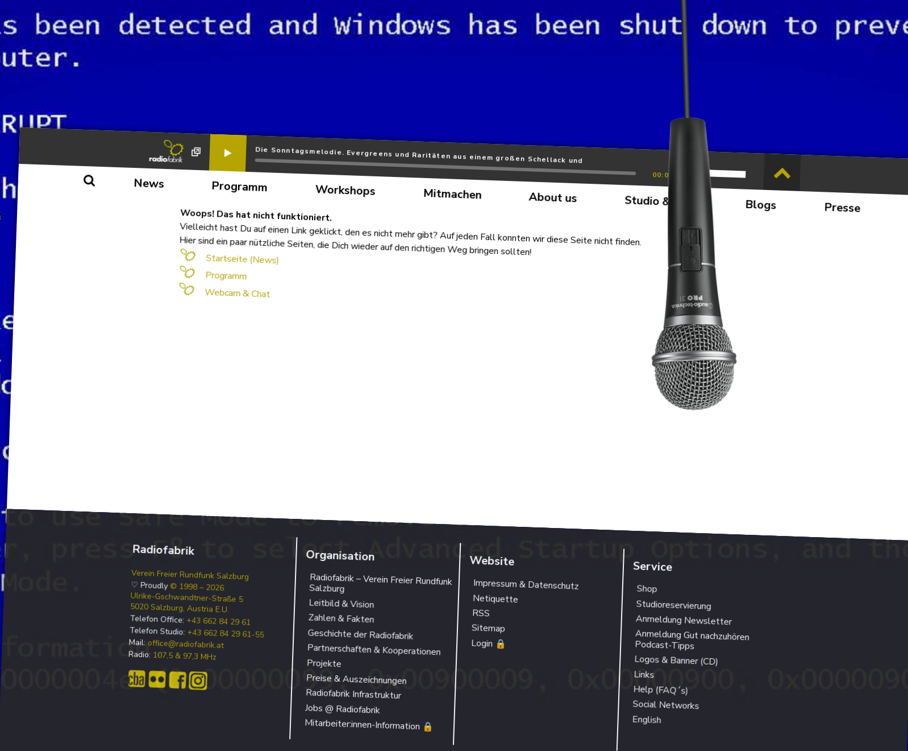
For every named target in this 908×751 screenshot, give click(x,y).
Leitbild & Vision (341, 603)
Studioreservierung (673, 605)
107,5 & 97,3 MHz (185, 656)
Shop (646, 589)
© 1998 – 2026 (197, 587)
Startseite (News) (243, 259)
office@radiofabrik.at (186, 644)
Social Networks (665, 705)
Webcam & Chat (237, 293)
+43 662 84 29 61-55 (225, 633)
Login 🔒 (489, 643)
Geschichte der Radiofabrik (360, 634)
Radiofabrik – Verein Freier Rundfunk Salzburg (380, 583)
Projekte (323, 663)
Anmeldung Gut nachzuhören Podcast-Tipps (692, 640)
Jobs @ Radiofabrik (343, 709)
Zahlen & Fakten (341, 619)
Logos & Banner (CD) (676, 661)
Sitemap (489, 629)
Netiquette (496, 599)
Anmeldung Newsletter (683, 620)
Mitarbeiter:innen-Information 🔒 (369, 724)
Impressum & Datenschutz (526, 585)
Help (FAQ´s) (661, 690)
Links (644, 674)
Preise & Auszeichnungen (356, 679)
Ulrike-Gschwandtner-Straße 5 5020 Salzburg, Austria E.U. (186, 603)
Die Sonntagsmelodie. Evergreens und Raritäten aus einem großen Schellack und (419, 155)
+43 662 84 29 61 (218, 621)
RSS (481, 613)
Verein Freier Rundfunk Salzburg (190, 575)
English (646, 720)
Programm (226, 276)
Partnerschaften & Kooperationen (374, 649)
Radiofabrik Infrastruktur (354, 695)
